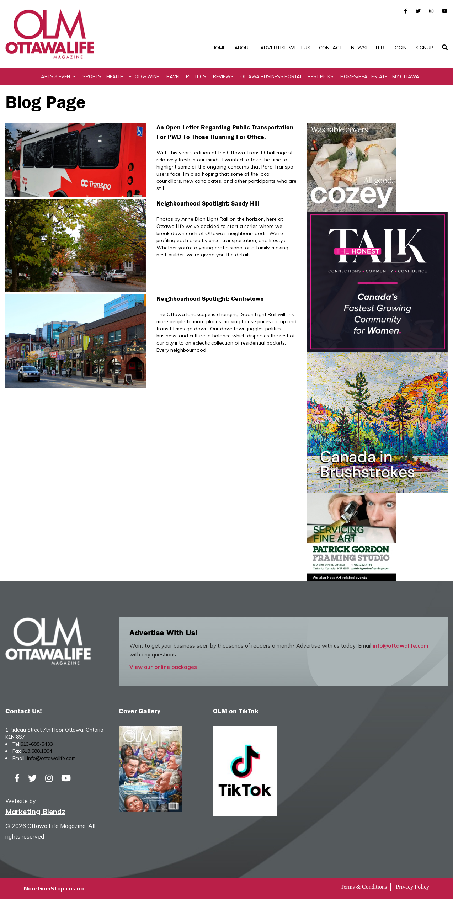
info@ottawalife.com (400, 645)
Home (219, 47)
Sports (91, 76)
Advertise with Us (285, 47)
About (243, 47)
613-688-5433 (36, 744)
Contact (330, 47)
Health (115, 76)
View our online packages (163, 667)
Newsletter (367, 47)
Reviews (223, 76)
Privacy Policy (412, 887)
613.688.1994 (37, 751)
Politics (196, 76)
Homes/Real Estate (363, 76)
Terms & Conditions (364, 887)
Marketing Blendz (35, 811)
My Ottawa (405, 76)
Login (400, 47)
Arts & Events (58, 76)
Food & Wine (144, 76)
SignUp (424, 47)
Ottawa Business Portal (271, 76)
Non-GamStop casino (54, 888)
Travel (172, 76)
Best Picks (321, 76)
